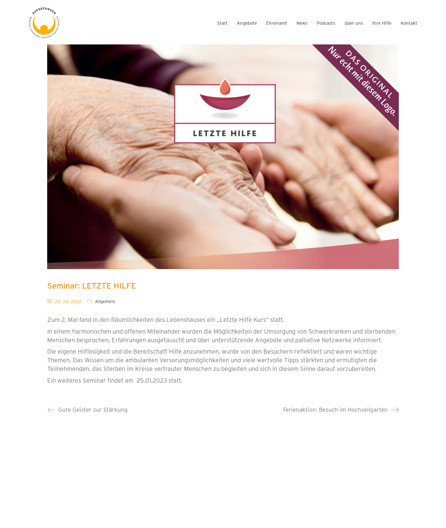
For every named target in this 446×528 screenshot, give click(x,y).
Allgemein (105, 301)
